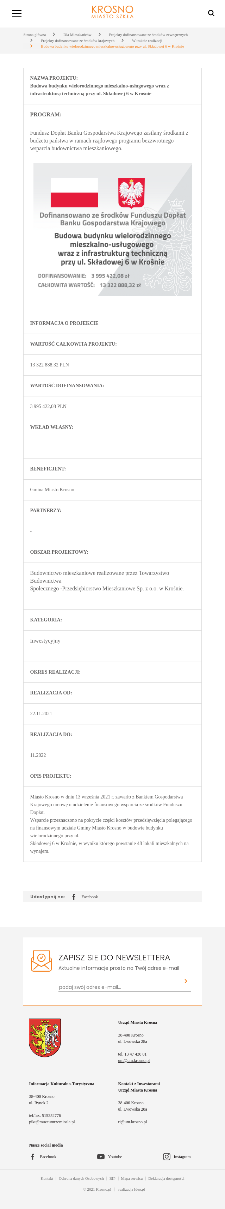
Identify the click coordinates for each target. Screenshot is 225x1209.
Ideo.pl (139, 1189)
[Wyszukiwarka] (211, 13)
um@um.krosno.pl (134, 1060)
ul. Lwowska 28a (132, 1041)
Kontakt (47, 1178)
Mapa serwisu (132, 1178)
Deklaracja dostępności (166, 1178)
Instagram (182, 1156)
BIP (112, 1178)
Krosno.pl (103, 1189)
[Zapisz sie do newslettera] (186, 981)
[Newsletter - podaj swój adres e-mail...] (119, 987)
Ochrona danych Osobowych (81, 1178)
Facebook (85, 897)
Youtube (115, 1156)
